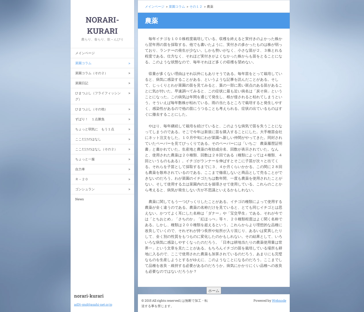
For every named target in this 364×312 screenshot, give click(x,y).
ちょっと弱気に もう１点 (94, 129)
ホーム (213, 290)
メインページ (85, 53)
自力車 (80, 169)
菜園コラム (83, 63)
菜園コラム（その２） (91, 73)
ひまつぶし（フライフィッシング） (98, 96)
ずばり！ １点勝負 (89, 119)
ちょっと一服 (85, 159)
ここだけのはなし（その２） (96, 149)
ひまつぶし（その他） (91, 109)
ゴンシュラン (85, 189)
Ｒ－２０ (81, 179)
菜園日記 (81, 83)
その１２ (195, 6)
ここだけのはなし (88, 139)
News (79, 199)
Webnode (279, 300)
